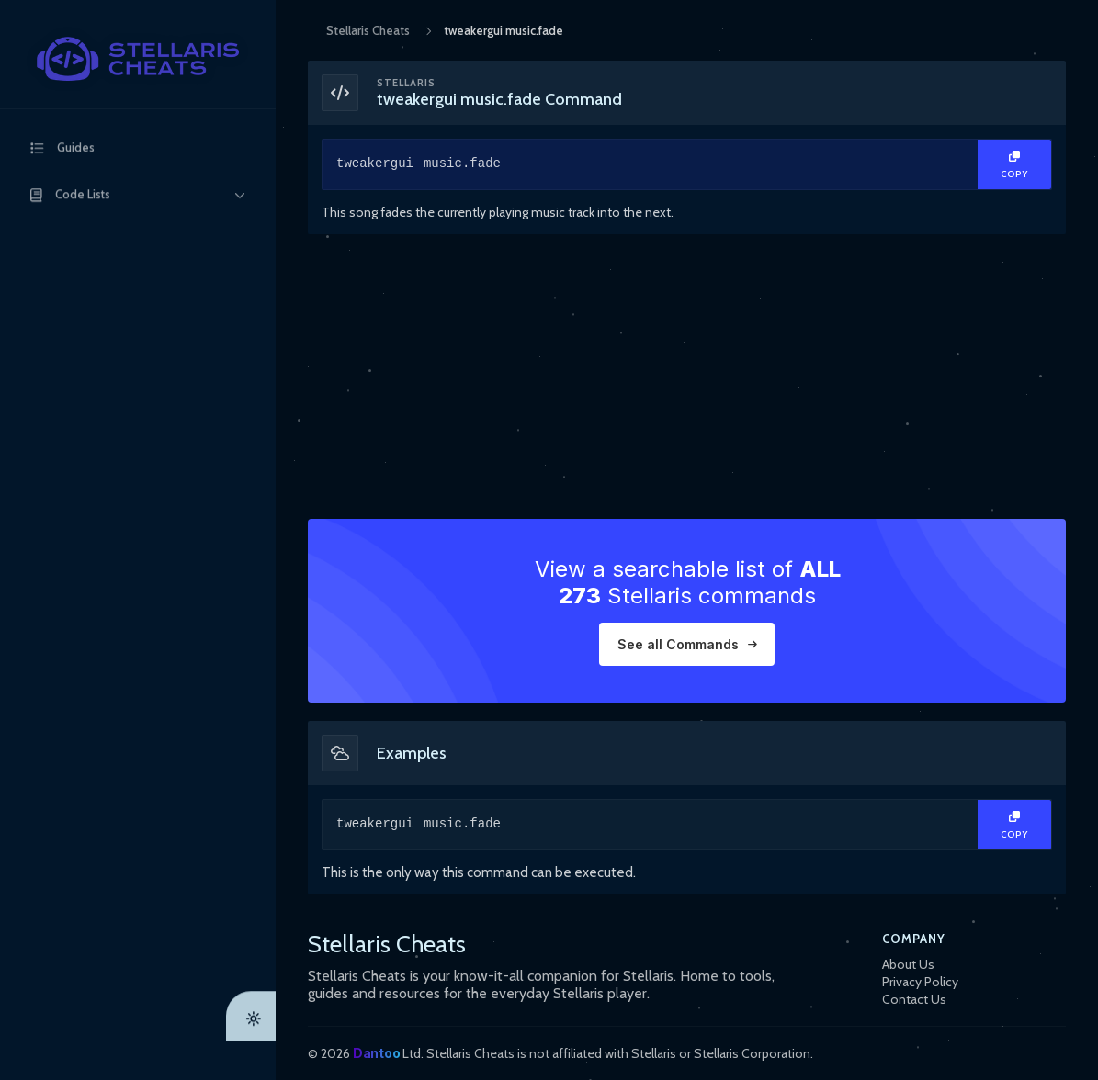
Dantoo (376, 1053)
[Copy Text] (1014, 164)
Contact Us (914, 999)
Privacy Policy (920, 981)
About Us (908, 964)
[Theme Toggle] (251, 1055)
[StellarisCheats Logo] (137, 59)
